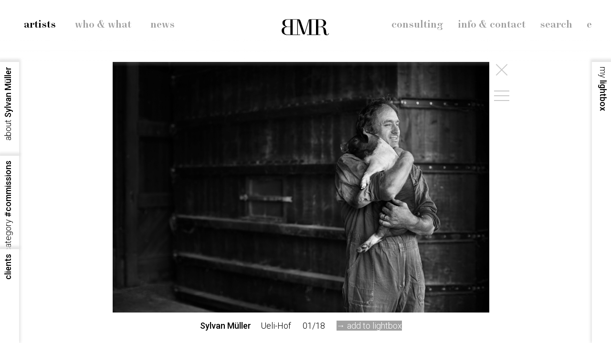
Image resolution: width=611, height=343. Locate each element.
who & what (103, 24)
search (556, 24)
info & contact (492, 24)
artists (40, 24)
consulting (417, 24)
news (162, 24)
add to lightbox (374, 326)
